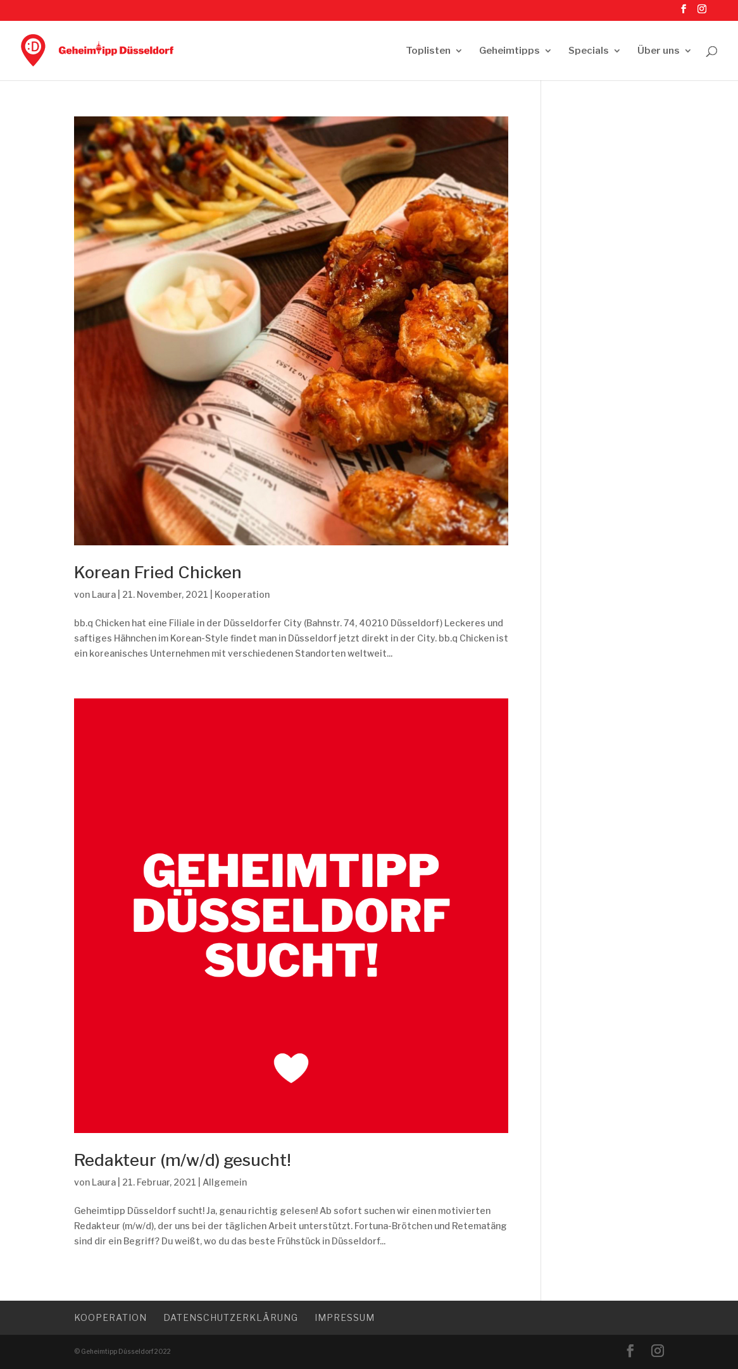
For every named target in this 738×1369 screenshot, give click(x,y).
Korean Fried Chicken (158, 572)
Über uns (658, 51)
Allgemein (225, 1182)
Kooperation (242, 594)
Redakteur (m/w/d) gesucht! (182, 1160)
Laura (104, 594)
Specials (588, 51)
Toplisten (428, 51)
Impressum (345, 1317)
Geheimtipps (509, 51)
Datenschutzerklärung (230, 1317)
